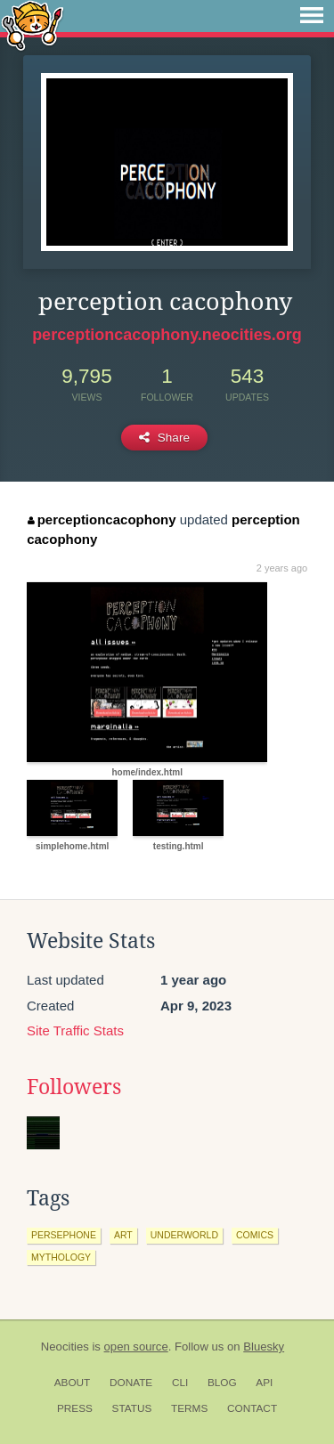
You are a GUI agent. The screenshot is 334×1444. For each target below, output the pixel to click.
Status (132, 1408)
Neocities (65, 1346)
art (123, 1234)
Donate (131, 1382)
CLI (180, 1382)
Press (75, 1408)
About (72, 1382)
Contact (252, 1408)
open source (136, 1346)
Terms (189, 1408)
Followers (74, 1087)
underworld (184, 1234)
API (264, 1382)
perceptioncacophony (101, 519)
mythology (61, 1257)
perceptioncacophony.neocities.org (167, 335)
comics (254, 1234)
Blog (222, 1382)
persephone (63, 1234)
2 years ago (282, 568)
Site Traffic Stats (75, 1030)
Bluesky (263, 1346)
